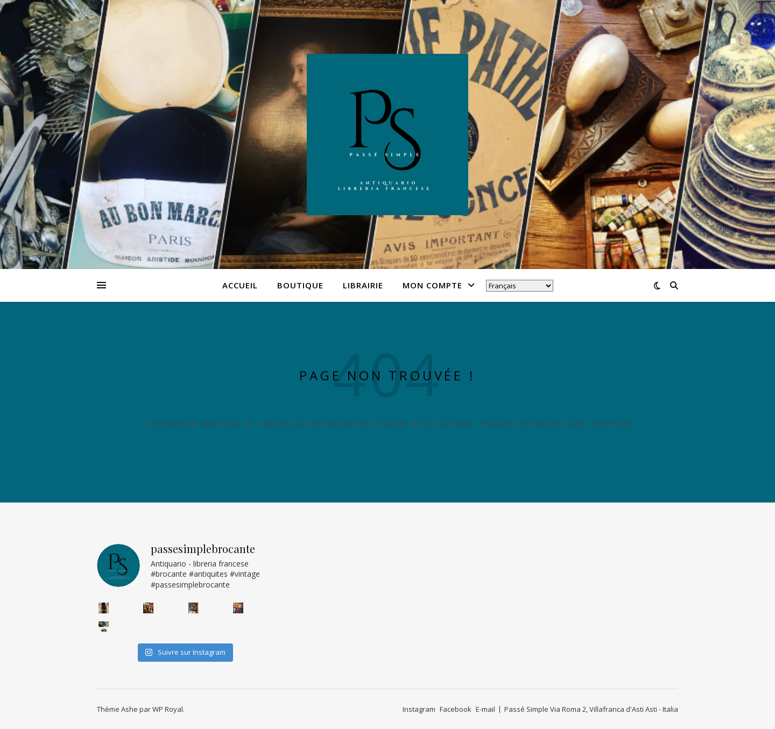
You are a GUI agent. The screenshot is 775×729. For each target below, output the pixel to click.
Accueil (240, 285)
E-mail (485, 709)
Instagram (419, 709)
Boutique (300, 285)
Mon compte (432, 285)
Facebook (455, 709)
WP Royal (167, 709)
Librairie (363, 285)
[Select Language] (519, 286)
